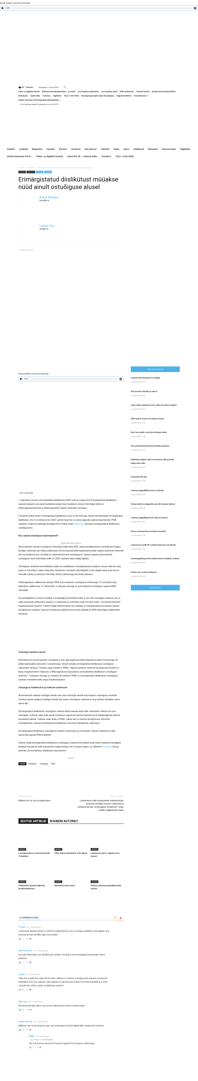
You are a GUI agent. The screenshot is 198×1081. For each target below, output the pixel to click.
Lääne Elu (46, 226)
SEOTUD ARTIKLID (33, 821)
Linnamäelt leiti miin (139, 477)
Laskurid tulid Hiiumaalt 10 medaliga (145, 378)
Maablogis (79, 523)
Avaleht (21, 167)
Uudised (48, 172)
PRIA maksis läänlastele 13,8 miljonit (71, 853)
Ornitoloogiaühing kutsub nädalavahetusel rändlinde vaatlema (155, 558)
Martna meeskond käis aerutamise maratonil (148, 531)
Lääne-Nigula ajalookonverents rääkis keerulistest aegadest (154, 405)
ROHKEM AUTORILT (64, 821)
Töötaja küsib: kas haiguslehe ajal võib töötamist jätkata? (153, 504)
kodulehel (107, 746)
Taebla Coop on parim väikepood (143, 572)
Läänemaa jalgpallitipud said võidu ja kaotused (149, 518)
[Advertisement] (164, 301)
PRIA (53, 764)
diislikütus (32, 764)
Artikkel (31, 167)
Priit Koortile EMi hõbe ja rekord (144, 391)
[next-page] (25, 894)
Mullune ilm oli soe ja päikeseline (34, 800)
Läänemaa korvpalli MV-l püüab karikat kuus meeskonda (153, 545)
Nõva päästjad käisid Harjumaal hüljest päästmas (150, 446)
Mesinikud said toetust (65, 885)
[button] (65, 87)
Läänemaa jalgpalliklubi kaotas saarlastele (147, 490)
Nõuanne (30, 172)
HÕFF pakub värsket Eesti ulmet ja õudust (147, 419)
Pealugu (39, 172)
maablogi (44, 764)
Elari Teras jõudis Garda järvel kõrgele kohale (149, 432)
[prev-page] (20, 894)
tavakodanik (47, 1039)
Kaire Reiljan (48, 197)
